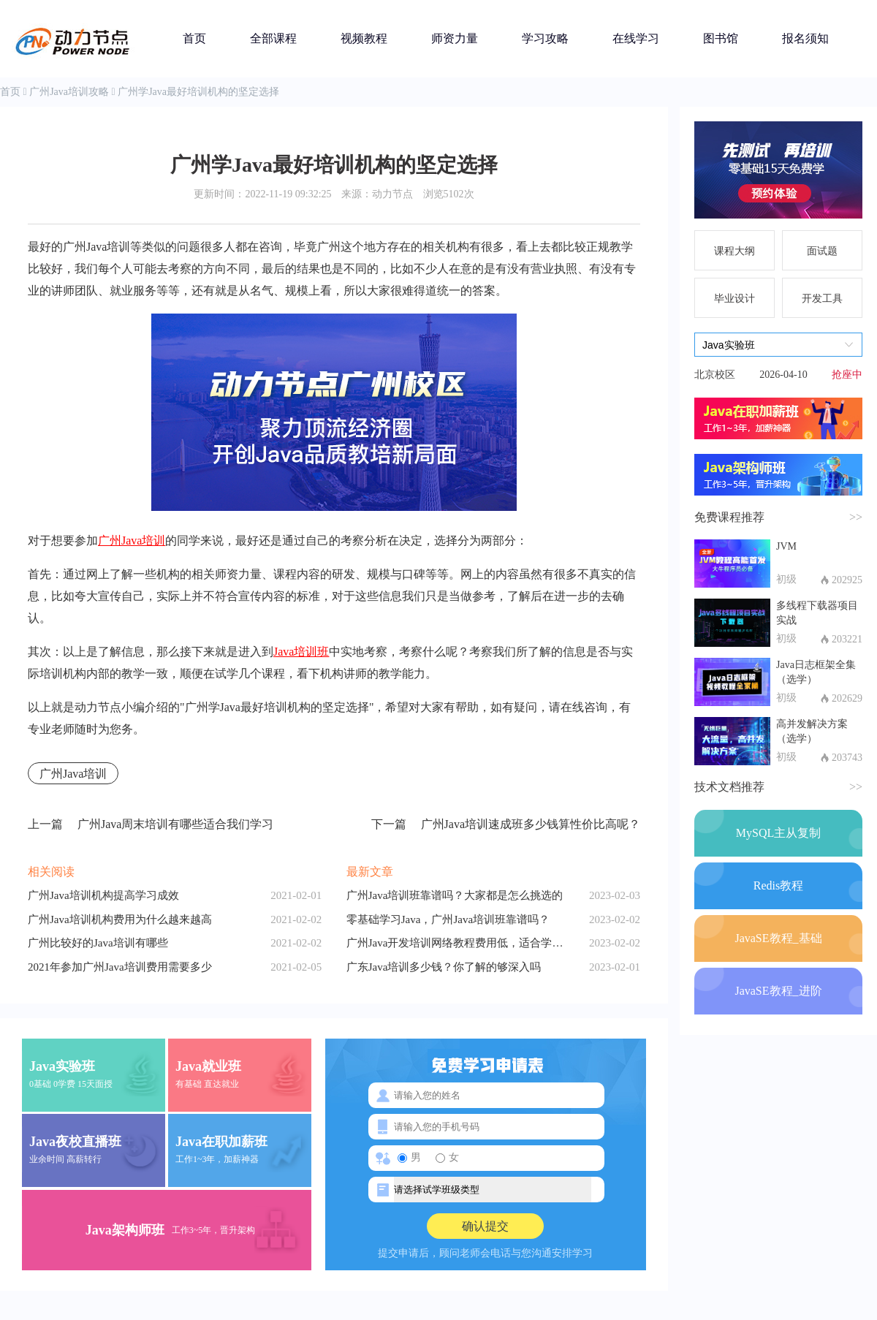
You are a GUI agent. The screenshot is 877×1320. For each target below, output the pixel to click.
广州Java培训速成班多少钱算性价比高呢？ (505, 824)
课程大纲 (734, 251)
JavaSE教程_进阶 (777, 991)
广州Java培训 (131, 540)
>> (855, 517)
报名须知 (805, 38)
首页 (194, 38)
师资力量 (454, 38)
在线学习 (635, 38)
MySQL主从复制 (778, 833)
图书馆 (720, 38)
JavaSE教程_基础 (777, 938)
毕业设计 (734, 298)
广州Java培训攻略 (69, 91)
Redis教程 (778, 885)
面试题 (822, 251)
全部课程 (273, 38)
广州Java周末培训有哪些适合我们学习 (150, 824)
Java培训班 (301, 651)
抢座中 (847, 374)
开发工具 (822, 298)
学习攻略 (545, 38)
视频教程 (364, 38)
